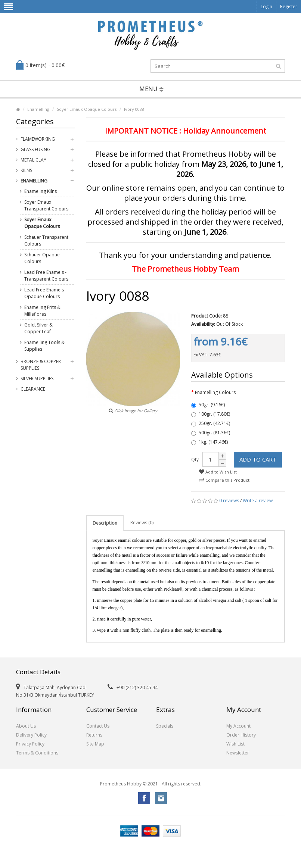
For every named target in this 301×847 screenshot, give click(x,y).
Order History (241, 735)
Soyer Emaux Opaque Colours (87, 109)
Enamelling (38, 109)
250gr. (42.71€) (210, 423)
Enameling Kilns (40, 191)
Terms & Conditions (37, 753)
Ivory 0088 (134, 109)
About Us (26, 726)
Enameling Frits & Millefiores (42, 310)
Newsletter (237, 753)
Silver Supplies (37, 378)
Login (266, 6)
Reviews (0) (141, 522)
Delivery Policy (31, 735)
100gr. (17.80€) (210, 414)
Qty (195, 459)
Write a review (258, 500)
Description (105, 523)
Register (288, 6)
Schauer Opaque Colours (42, 258)
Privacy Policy (30, 744)
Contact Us (97, 726)
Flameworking (38, 139)
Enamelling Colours (215, 392)
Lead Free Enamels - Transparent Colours (46, 275)
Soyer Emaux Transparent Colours (46, 205)
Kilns (26, 170)
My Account (238, 726)
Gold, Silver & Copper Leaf (38, 328)
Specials (164, 726)
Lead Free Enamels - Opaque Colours (45, 293)
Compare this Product (224, 480)
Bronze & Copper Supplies (41, 364)
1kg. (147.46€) (209, 442)
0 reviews (229, 500)
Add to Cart (257, 459)
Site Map (95, 744)
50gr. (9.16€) (208, 404)
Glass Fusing (35, 149)
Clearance (33, 389)
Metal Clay (33, 160)
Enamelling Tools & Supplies (44, 345)
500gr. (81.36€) (210, 432)
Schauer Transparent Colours (46, 240)
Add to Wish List (218, 472)
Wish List (235, 744)
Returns (94, 735)
